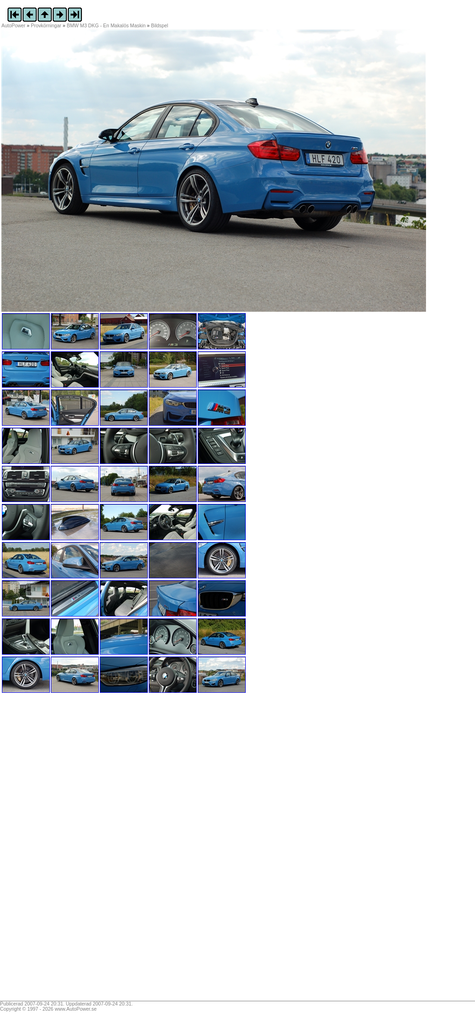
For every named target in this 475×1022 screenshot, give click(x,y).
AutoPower (13, 25)
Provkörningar (46, 25)
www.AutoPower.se (76, 1009)
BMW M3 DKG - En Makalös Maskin (106, 25)
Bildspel (159, 25)
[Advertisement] (60, 850)
